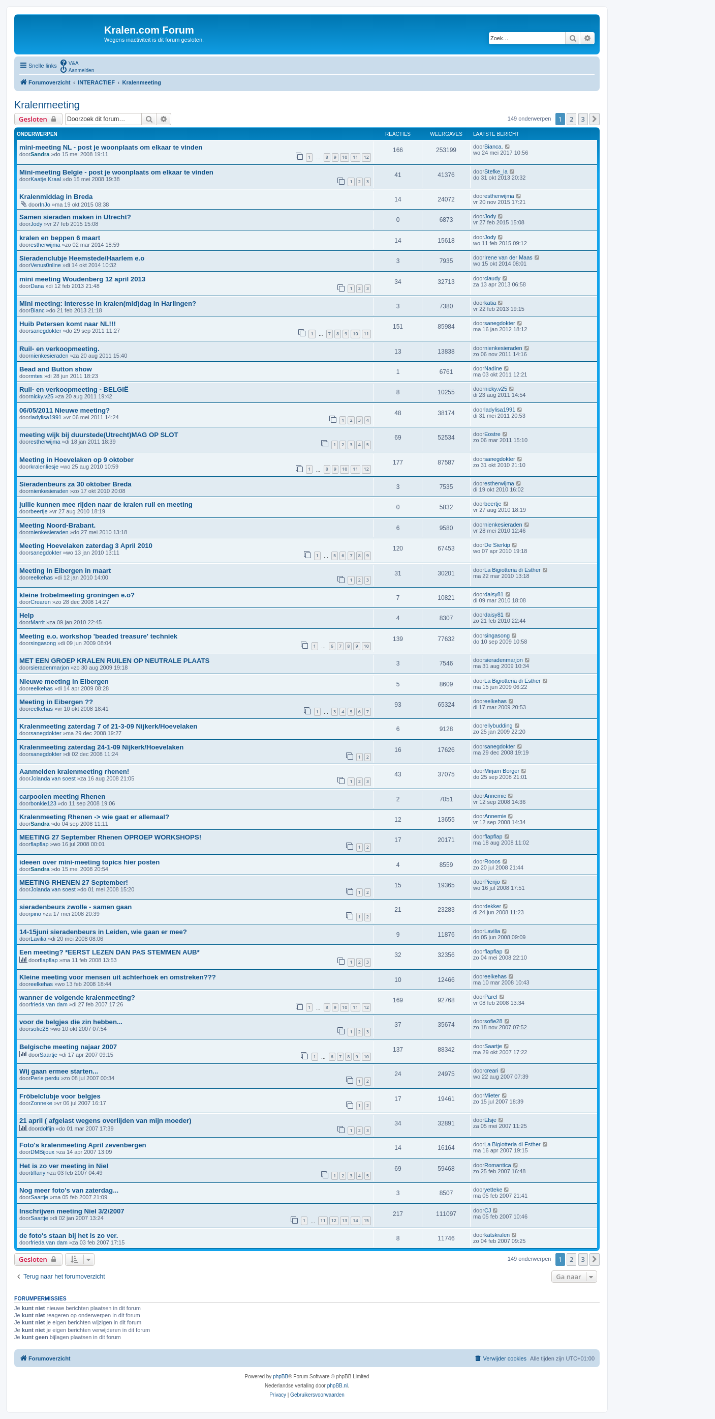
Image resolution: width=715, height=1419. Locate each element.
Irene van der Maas (508, 257)
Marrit (37, 622)
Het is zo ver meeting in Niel (63, 1166)
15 (366, 1220)
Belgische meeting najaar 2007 (68, 1047)
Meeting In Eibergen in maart (65, 570)
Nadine (493, 368)
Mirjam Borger (501, 771)
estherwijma (499, 196)
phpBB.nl (337, 1385)
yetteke (493, 1189)
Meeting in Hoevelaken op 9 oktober (76, 460)
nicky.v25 (41, 396)
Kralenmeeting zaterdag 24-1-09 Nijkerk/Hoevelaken (101, 747)
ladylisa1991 (45, 417)
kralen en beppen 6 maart (59, 238)
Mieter (492, 1095)
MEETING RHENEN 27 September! (73, 882)
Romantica (497, 1165)
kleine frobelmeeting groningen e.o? (77, 595)
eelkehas (41, 577)
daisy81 (494, 594)
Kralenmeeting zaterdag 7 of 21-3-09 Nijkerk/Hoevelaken (108, 726)
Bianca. (493, 146)
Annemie (495, 796)
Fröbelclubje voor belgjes (60, 1096)
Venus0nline (45, 265)
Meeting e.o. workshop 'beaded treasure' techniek (98, 636)
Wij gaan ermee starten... (58, 1071)
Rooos (492, 861)
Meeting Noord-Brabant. (57, 525)
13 (344, 1220)
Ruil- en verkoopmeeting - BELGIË (74, 389)
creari (491, 1070)
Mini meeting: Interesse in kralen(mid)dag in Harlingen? (107, 303)
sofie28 (39, 1029)
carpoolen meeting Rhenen (62, 796)
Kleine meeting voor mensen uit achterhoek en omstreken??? (117, 977)
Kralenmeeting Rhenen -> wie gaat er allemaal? (94, 817)
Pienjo (492, 882)
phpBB (280, 1376)
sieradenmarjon (49, 667)
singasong (43, 643)
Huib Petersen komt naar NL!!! (67, 324)
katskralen (497, 1235)
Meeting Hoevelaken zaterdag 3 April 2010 (85, 545)
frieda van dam (49, 1004)
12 (366, 157)
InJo (45, 204)
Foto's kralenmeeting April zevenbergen (82, 1145)
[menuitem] (69, 62)
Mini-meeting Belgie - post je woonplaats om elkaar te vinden (116, 172)
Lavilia (38, 939)
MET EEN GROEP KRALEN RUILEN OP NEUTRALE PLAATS (114, 660)
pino (35, 914)
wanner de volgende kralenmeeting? (77, 997)
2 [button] (571, 119)
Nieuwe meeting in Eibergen (64, 681)
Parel (491, 997)
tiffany (37, 1173)
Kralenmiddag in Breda (55, 196)
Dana (37, 286)
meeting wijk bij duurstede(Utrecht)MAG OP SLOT (98, 435)
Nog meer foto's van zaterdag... (68, 1190)
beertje (39, 511)
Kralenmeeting (47, 104)
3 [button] (583, 119)
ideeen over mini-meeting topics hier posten (89, 862)
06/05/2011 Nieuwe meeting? (64, 410)
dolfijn (47, 1128)
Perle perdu (44, 1078)
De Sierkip (497, 545)
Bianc (37, 310)
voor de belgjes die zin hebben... (70, 1022)
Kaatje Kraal (45, 179)
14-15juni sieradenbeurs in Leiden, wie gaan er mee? (103, 932)
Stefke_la (496, 171)
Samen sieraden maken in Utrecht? (75, 217)
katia (490, 303)
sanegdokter (45, 331)
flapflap (39, 844)
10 (344, 157)
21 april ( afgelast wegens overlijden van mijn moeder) (105, 1120)
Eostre (492, 434)
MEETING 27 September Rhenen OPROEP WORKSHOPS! (110, 837)
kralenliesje (44, 467)
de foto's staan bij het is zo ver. (68, 1235)
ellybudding (498, 725)
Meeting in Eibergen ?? (56, 702)
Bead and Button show (55, 369)
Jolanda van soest (53, 778)
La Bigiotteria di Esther (512, 570)
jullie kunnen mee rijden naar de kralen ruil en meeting (106, 504)
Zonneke (41, 1103)
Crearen (40, 602)
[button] (594, 119)
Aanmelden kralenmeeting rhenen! (74, 771)
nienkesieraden (49, 356)
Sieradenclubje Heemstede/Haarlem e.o (81, 258)
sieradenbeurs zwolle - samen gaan (75, 907)
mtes (36, 376)
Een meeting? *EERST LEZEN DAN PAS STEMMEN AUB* (109, 952)
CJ (487, 1210)
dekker (492, 906)
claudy (492, 278)
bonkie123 (43, 803)
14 (355, 1220)
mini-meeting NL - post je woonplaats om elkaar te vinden (110, 147)
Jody (36, 224)
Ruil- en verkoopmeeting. (59, 349)
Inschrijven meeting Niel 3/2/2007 (72, 1211)
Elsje (490, 1120)
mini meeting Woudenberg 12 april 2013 (82, 279)
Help (26, 615)
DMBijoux (42, 1152)
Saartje (48, 1055)
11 (355, 157)
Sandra (39, 154)
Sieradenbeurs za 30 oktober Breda (75, 484)
